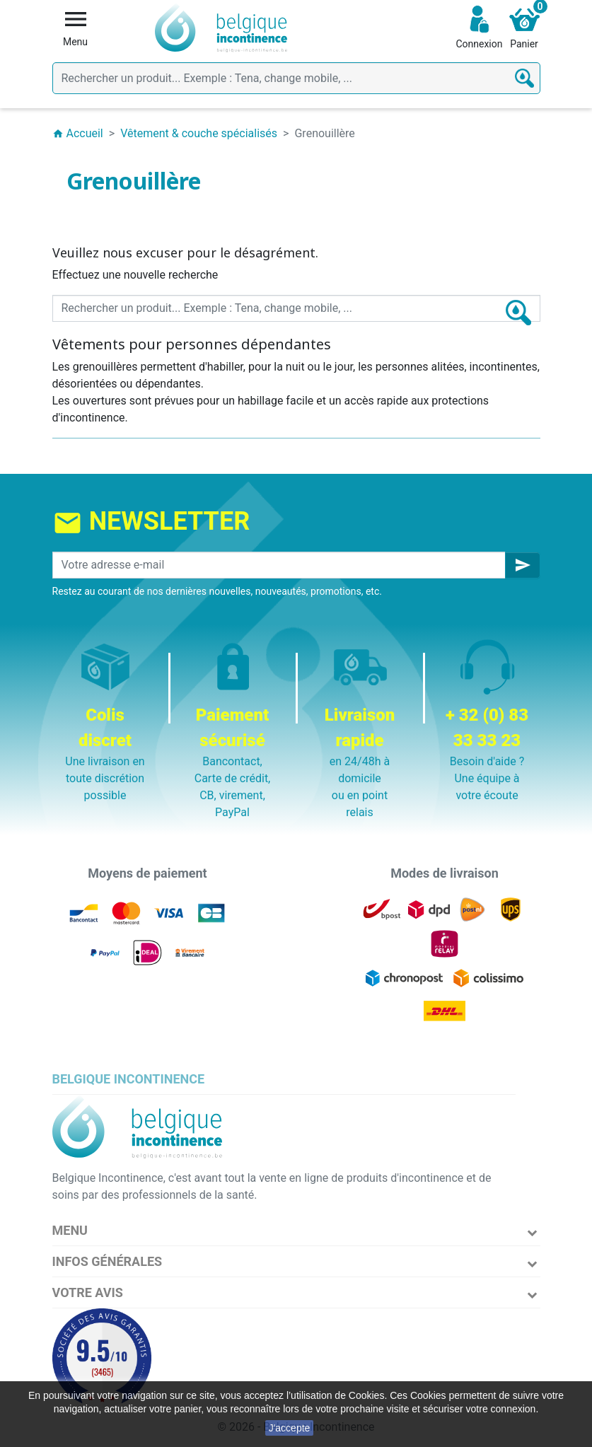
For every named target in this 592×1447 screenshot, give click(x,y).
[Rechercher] (296, 78)
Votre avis (87, 1292)
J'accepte (289, 1428)
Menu (70, 1230)
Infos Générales (107, 1261)
